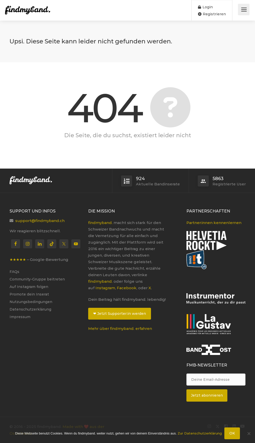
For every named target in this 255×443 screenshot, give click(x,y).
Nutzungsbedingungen (31, 302)
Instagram (105, 287)
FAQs (14, 271)
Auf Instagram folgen (29, 286)
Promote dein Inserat (29, 294)
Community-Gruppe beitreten (37, 279)
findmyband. (100, 222)
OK (232, 433)
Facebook (126, 287)
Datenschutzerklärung (30, 309)
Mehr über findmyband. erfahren (120, 328)
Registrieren (212, 14)
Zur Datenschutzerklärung (200, 433)
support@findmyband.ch (40, 220)
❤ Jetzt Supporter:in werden (119, 313)
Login (205, 7)
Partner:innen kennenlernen (213, 222)
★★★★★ (18, 259)
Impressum (20, 317)
